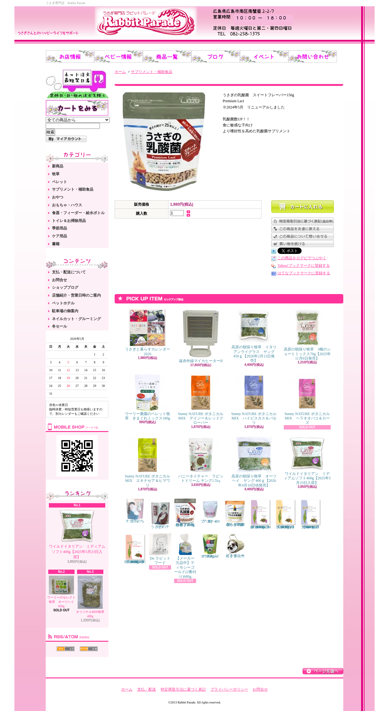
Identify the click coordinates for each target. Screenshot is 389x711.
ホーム (120, 72)
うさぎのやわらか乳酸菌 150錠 (235, 512)
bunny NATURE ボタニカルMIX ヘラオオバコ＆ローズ (307, 399)
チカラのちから (135, 510)
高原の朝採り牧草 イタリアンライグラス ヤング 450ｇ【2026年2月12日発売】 (254, 336)
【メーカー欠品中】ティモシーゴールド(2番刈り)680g (185, 556)
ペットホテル (63, 303)
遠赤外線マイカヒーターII (201, 336)
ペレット (59, 182)
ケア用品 (59, 236)
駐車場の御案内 (65, 311)
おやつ (57, 197)
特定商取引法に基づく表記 (183, 689)
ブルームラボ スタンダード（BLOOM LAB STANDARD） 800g (136, 548)
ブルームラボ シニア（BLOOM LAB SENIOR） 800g (310, 513)
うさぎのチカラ (160, 513)
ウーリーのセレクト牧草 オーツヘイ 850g (62, 592)
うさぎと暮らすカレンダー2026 (147, 333)
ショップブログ (65, 287)
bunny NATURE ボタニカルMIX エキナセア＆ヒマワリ (147, 462)
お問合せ (59, 280)
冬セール (59, 326)
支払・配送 (146, 689)
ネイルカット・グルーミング (76, 319)
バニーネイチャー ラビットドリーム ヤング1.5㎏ (200, 460)
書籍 (56, 244)
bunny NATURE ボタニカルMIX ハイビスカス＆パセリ (253, 399)
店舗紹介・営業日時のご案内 (76, 295)
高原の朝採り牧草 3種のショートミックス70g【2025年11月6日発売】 (307, 335)
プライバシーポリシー (229, 689)
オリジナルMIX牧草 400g (90, 597)
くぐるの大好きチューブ (235, 545)
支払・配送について (69, 272)
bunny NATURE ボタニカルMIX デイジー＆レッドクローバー (200, 399)
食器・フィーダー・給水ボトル (78, 213)
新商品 (57, 166)
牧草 (56, 174)
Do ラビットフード (160, 549)
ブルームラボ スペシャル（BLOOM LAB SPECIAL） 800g (260, 513)
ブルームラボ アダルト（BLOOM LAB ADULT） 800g (285, 513)
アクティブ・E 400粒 (210, 511)
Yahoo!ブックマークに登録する (303, 265)
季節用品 (59, 228)
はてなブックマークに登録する (303, 273)
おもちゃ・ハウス (67, 205)
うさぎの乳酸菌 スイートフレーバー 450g (185, 512)
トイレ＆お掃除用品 (69, 221)
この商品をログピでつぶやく (301, 258)
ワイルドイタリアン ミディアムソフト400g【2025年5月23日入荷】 (77, 534)
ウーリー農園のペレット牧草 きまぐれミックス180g (147, 397)
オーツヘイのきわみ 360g (210, 545)
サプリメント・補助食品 (72, 189)
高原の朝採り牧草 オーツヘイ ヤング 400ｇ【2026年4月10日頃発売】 (254, 462)
